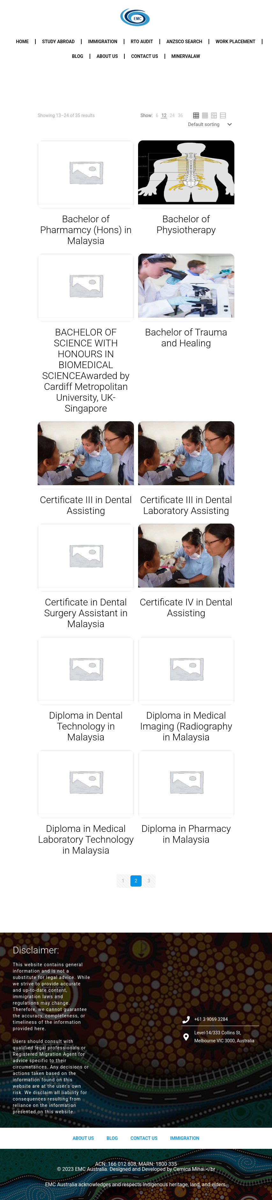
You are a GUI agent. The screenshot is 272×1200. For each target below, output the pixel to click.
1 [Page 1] (123, 880)
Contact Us (143, 1138)
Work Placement (235, 41)
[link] (157, 116)
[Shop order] (211, 124)
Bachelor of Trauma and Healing (186, 338)
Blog (77, 56)
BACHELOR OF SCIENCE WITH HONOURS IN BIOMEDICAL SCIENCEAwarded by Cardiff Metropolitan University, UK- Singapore (85, 370)
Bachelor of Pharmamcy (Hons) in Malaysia (86, 229)
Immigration (102, 41)
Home (22, 41)
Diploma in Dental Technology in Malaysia (86, 726)
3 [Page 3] (149, 880)
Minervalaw (186, 56)
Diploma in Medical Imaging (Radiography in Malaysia (186, 726)
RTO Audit (142, 41)
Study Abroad (58, 41)
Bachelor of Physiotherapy (186, 224)
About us (107, 56)
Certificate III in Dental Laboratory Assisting (186, 505)
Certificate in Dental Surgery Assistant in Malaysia (86, 612)
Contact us (144, 56)
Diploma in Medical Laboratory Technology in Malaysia (86, 839)
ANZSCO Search (184, 41)
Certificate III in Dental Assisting (86, 505)
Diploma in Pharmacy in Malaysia (186, 834)
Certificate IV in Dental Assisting (186, 607)
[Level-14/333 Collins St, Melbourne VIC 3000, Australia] (136, 1030)
